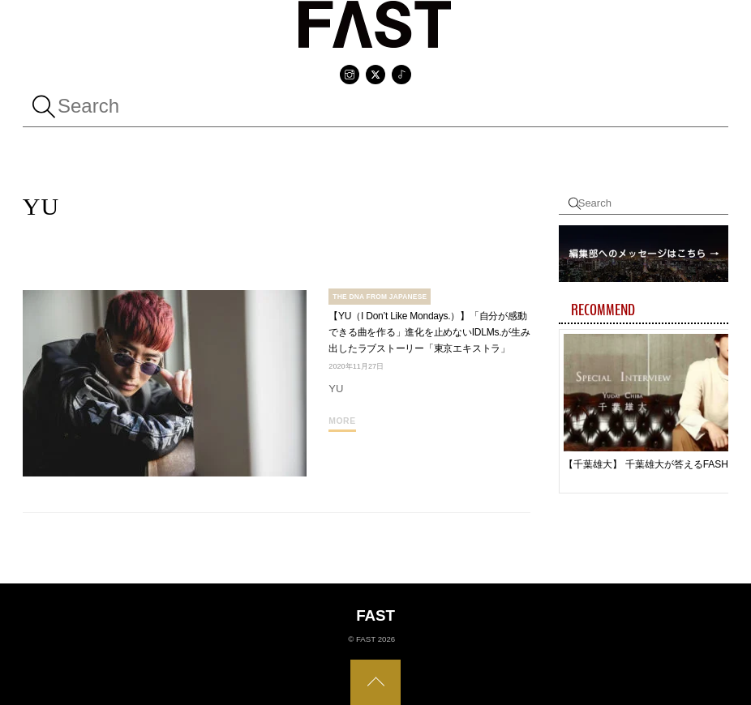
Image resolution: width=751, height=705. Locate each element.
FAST (366, 638)
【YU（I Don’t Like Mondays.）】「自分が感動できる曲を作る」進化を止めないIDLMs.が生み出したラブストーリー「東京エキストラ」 (429, 332)
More (341, 421)
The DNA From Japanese (380, 297)
